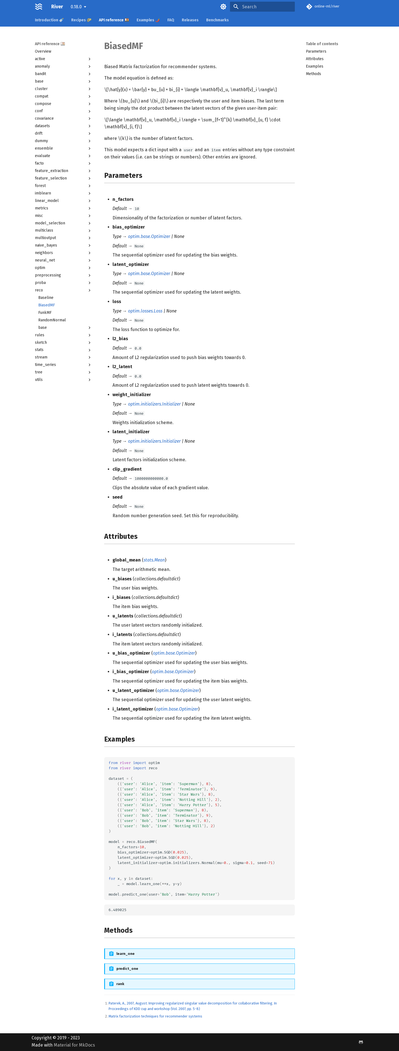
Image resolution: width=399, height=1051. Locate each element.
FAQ (170, 20)
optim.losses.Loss (145, 311)
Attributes (315, 59)
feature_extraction (63, 170)
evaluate (63, 155)
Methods (313, 73)
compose (63, 103)
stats (63, 349)
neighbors (63, 252)
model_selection (63, 223)
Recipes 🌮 (81, 20)
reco (63, 290)
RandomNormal (52, 320)
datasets (63, 126)
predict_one (127, 969)
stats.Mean (154, 560)
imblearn (63, 193)
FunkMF (45, 312)
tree (63, 372)
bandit (63, 73)
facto (63, 163)
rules (63, 335)
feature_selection (63, 178)
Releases (190, 20)
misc (63, 215)
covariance (63, 118)
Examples (314, 66)
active (63, 59)
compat (63, 96)
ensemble (63, 148)
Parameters (316, 51)
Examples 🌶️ (148, 20)
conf (63, 111)
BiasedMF (46, 305)
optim (63, 267)
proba (63, 282)
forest (63, 185)
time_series (63, 364)
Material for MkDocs (74, 1045)
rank (120, 984)
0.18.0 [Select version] (76, 6)
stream (63, 357)
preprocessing (63, 275)
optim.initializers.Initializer (154, 404)
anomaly (63, 66)
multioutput (63, 237)
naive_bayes (63, 245)
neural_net (63, 260)
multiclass (63, 230)
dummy (63, 141)
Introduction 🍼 (49, 20)
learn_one (125, 954)
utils (63, 379)
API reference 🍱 (114, 20)
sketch (63, 342)
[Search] (262, 7)
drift (63, 133)
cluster (63, 88)
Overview (43, 51)
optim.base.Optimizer (149, 236)
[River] (39, 6)
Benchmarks (217, 20)
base (63, 81)
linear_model (63, 200)
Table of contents (322, 44)
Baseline (45, 297)
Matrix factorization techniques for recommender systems (155, 1016)
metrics (63, 208)
